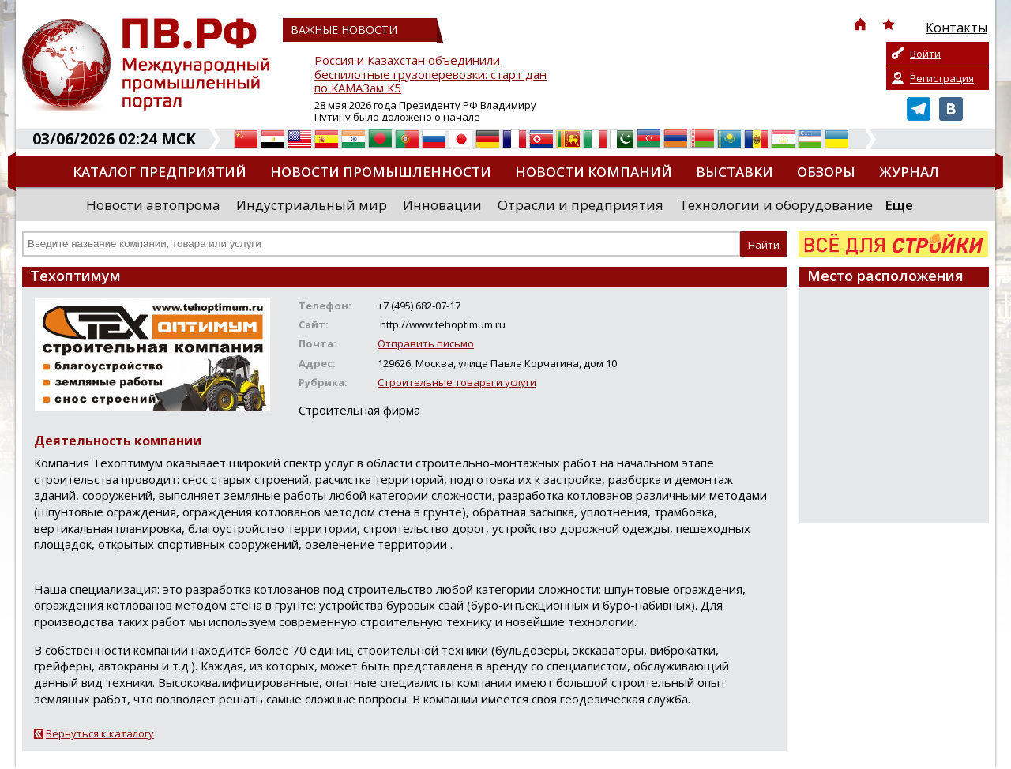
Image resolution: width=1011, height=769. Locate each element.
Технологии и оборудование (776, 205)
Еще (899, 205)
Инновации (442, 205)
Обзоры (826, 172)
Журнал (909, 172)
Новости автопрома (153, 205)
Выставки (734, 172)
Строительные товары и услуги (457, 382)
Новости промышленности (380, 172)
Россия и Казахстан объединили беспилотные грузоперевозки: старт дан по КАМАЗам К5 (430, 75)
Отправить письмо (426, 343)
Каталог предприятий (159, 172)
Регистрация (942, 78)
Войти (925, 54)
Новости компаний (593, 172)
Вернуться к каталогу (100, 733)
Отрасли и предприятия (580, 205)
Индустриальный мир (311, 205)
